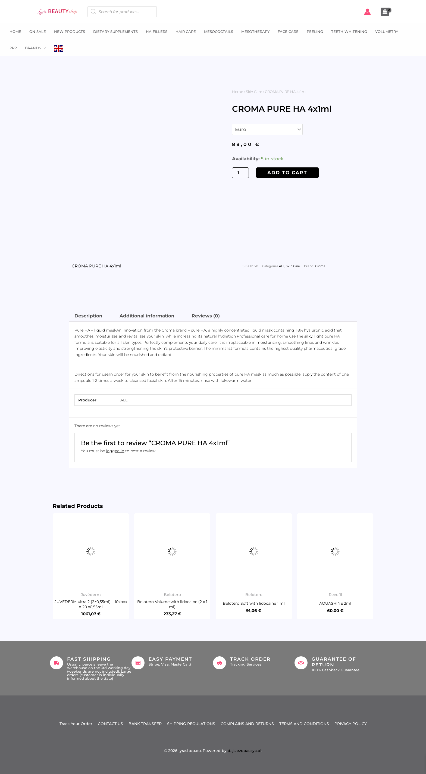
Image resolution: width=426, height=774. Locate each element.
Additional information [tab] (147, 316)
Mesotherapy (255, 31)
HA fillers (156, 31)
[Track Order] (219, 662)
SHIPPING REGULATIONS (191, 723)
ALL (281, 266)
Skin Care (254, 91)
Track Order (250, 659)
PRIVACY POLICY (350, 723)
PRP (13, 48)
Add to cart (287, 172)
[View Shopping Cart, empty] (385, 12)
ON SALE (37, 31)
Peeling (315, 31)
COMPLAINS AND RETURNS (247, 723)
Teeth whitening (349, 31)
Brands (35, 48)
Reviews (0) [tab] (206, 316)
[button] (43, 48)
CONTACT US (110, 723)
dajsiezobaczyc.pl (244, 750)
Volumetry (386, 31)
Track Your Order (75, 723)
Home (15, 31)
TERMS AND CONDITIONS (304, 723)
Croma (320, 266)
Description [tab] (88, 316)
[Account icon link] (367, 11)
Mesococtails (218, 31)
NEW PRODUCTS (69, 31)
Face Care (288, 31)
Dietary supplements (115, 31)
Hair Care (186, 31)
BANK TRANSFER (145, 723)
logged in (115, 450)
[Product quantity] (240, 172)
